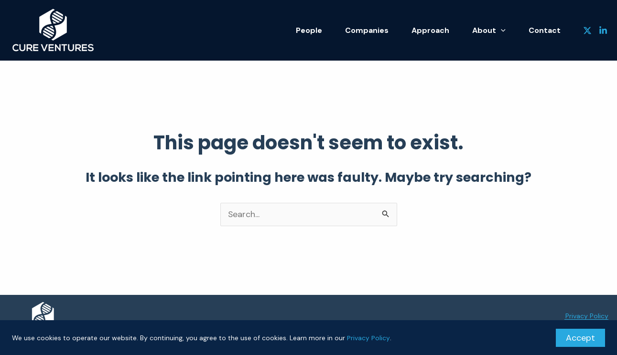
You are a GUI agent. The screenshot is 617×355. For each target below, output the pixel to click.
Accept (580, 338)
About (495, 30)
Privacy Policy (368, 338)
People (328, 30)
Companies (382, 30)
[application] (507, 30)
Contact (547, 30)
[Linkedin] (603, 30)
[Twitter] (587, 30)
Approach (441, 30)
